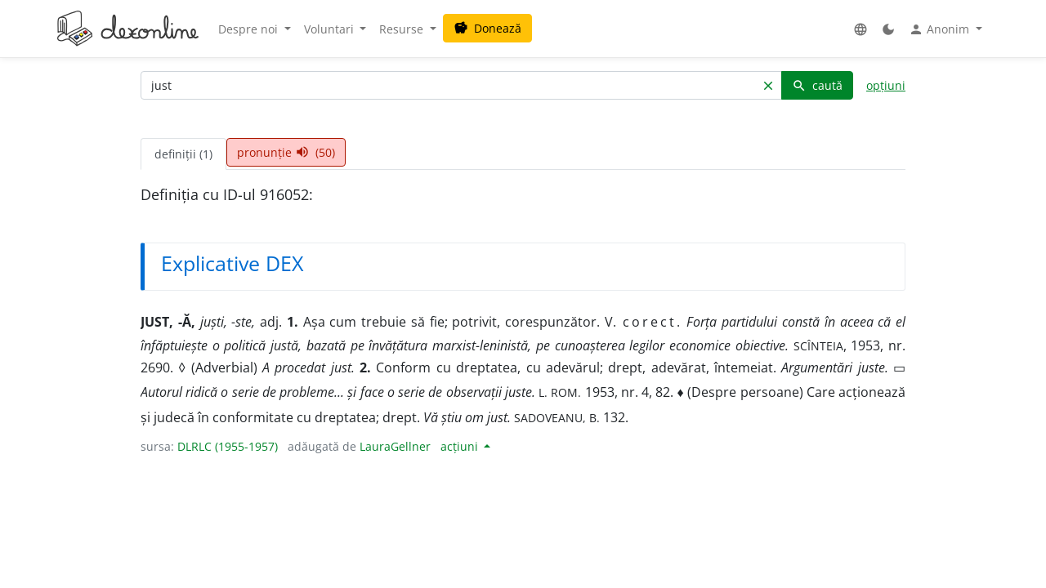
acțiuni (460, 446)
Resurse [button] (403, 29)
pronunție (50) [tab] (286, 152)
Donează (487, 28)
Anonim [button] (940, 29)
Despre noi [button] (249, 29)
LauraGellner (395, 446)
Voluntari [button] (330, 29)
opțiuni (885, 85)
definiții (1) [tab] (183, 154)
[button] (860, 29)
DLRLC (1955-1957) (227, 446)
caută (817, 85)
